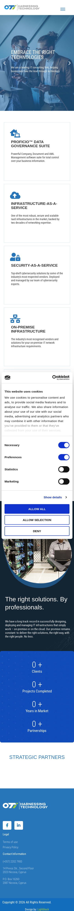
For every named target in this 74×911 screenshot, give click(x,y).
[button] (4, 62)
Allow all (37, 508)
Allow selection (37, 520)
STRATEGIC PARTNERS (37, 757)
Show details (53, 497)
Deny (37, 531)
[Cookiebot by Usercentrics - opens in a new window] (52, 377)
